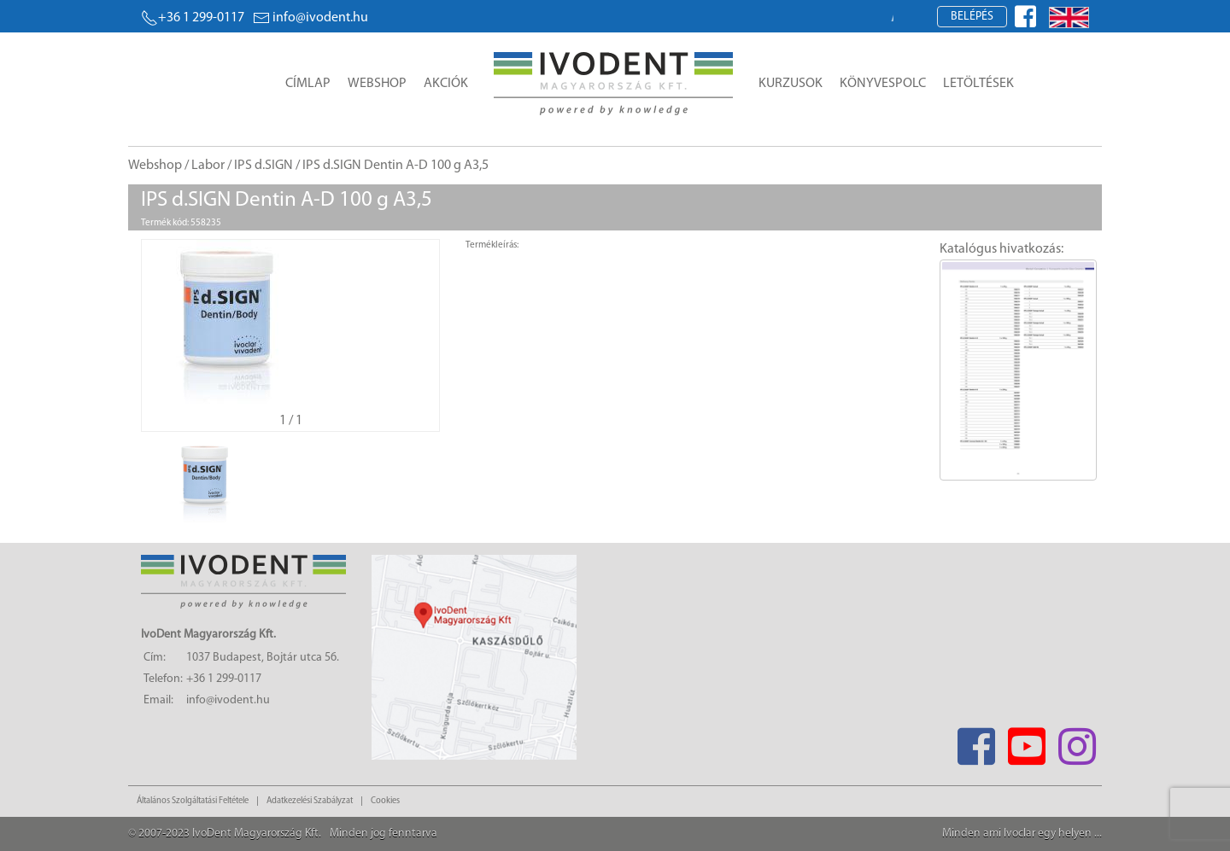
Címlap (308, 83)
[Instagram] (1076, 741)
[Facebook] (976, 741)
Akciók (446, 83)
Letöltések (978, 83)
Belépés (972, 16)
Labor (208, 165)
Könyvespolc (883, 83)
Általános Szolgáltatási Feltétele (193, 801)
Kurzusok (790, 83)
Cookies (385, 801)
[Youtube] (1026, 741)
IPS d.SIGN (263, 165)
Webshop (377, 83)
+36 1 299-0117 (192, 18)
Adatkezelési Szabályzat (309, 801)
